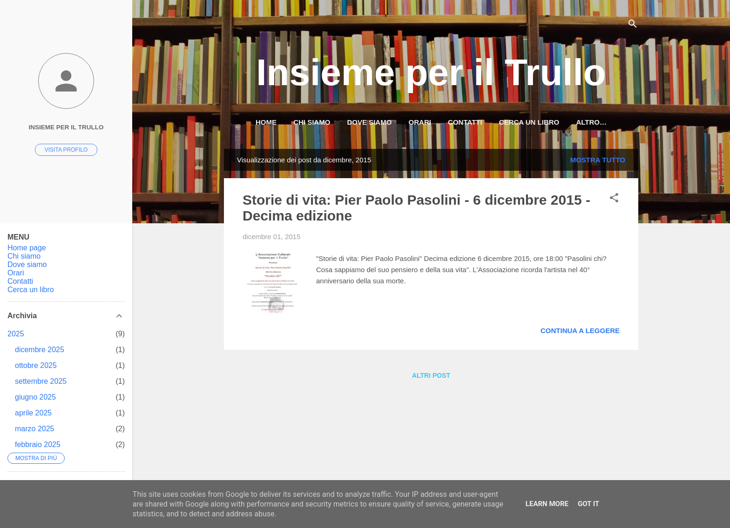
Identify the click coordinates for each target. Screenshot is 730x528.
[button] (614, 199)
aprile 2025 (33, 413)
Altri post (431, 375)
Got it (588, 504)
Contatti (465, 122)
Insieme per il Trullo (431, 72)
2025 (15, 334)
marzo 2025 (34, 429)
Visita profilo (66, 150)
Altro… (591, 122)
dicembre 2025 (39, 350)
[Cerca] (632, 25)
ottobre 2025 (36, 365)
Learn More (547, 504)
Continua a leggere (580, 330)
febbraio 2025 (38, 444)
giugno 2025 (35, 397)
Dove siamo (369, 122)
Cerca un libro (529, 122)
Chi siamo (311, 122)
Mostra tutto (597, 160)
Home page (26, 248)
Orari (420, 122)
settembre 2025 (41, 381)
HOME (266, 122)
